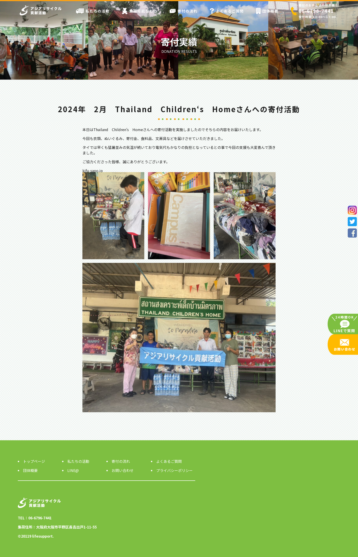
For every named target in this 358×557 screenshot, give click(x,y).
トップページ (34, 461)
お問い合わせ (123, 470)
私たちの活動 (93, 11)
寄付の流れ (183, 11)
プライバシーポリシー (174, 470)
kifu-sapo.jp (92, 170)
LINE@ (73, 470)
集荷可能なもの (139, 11)
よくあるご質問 (227, 11)
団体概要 (267, 11)
